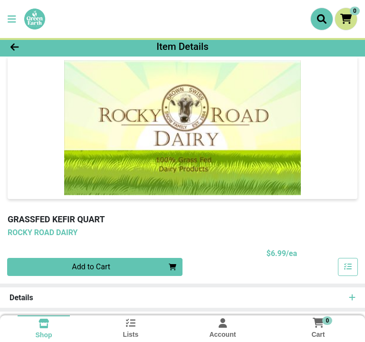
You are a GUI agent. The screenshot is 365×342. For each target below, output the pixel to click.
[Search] (322, 19)
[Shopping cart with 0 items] (346, 19)
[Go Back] (51, 46)
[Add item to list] (348, 267)
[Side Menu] (12, 19)
